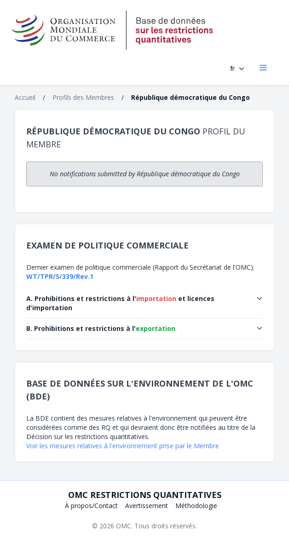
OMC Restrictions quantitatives (144, 494)
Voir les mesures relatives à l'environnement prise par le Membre (122, 445)
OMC (123, 525)
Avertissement (146, 505)
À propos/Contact (91, 505)
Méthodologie (196, 505)
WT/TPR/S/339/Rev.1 (59, 276)
